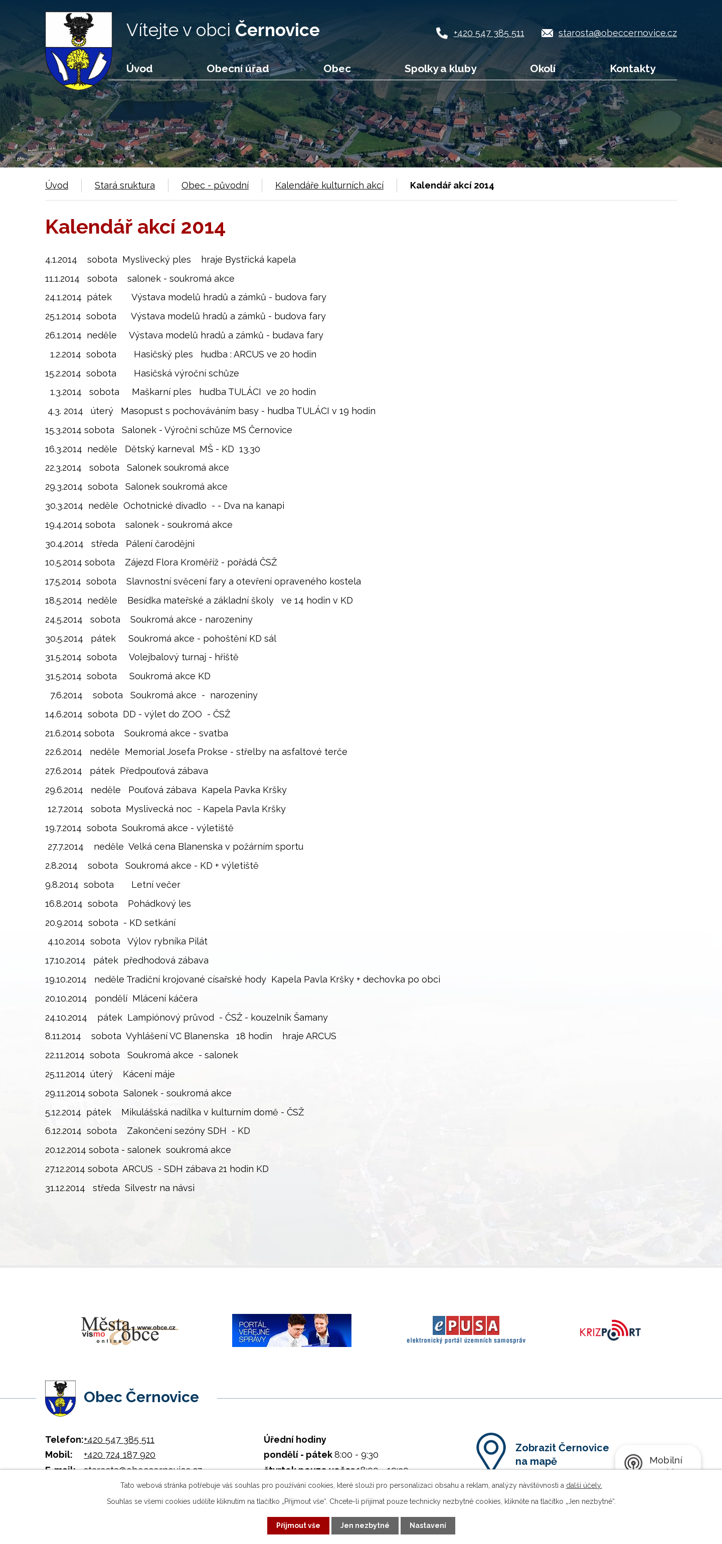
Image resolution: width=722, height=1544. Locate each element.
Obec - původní (215, 185)
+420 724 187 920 (119, 1453)
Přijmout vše (298, 1525)
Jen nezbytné (365, 1525)
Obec (337, 68)
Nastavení (428, 1525)
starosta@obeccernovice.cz (618, 33)
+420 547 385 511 (489, 33)
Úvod (139, 68)
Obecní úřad (238, 68)
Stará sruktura (125, 185)
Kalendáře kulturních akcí (329, 185)
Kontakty (632, 68)
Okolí (543, 68)
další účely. (584, 1485)
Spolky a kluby (440, 68)
